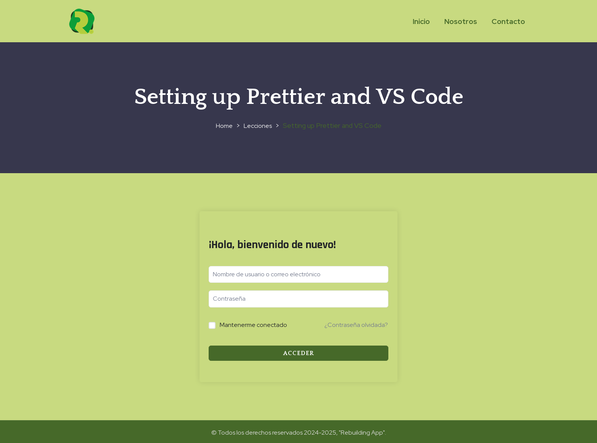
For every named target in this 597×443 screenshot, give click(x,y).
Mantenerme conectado (253, 325)
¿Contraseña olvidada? (356, 325)
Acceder (298, 353)
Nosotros (460, 21)
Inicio (421, 21)
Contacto (508, 21)
